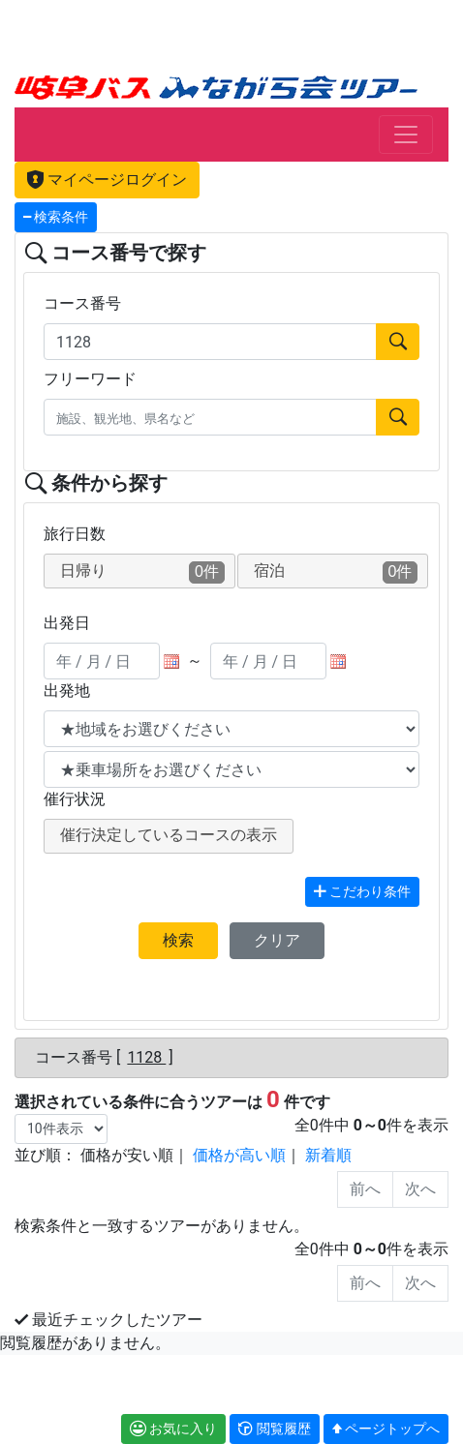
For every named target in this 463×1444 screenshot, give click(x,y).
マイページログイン (107, 179)
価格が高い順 (239, 1155)
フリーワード (90, 379)
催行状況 (75, 799)
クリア (277, 940)
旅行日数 (75, 534)
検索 (178, 940)
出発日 (67, 623)
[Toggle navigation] (406, 134)
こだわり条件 (362, 892)
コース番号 (82, 303)
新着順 (328, 1155)
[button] (274, 1429)
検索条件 (55, 217)
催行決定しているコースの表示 (168, 835)
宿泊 (336, 572)
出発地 (67, 690)
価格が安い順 (126, 1155)
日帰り (142, 572)
